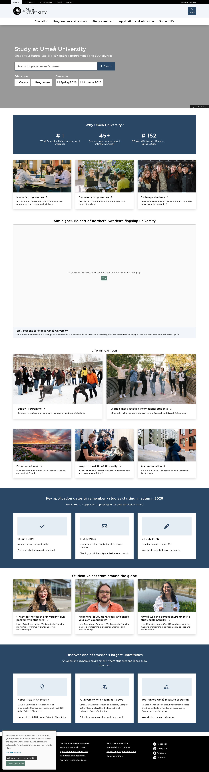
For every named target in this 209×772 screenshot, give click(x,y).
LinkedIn (161, 757)
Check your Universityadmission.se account (104, 553)
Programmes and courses (70, 21)
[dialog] (29, 750)
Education (41, 21)
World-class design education (158, 717)
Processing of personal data (121, 751)
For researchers (45, 2)
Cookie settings (114, 756)
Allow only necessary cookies (21, 758)
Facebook (162, 743)
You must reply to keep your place (161, 550)
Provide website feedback (73, 760)
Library (59, 2)
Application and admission (136, 21)
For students (29, 2)
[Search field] (56, 66)
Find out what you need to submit (36, 550)
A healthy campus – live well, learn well (101, 717)
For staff (69, 2)
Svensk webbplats (188, 2)
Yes (104, 278)
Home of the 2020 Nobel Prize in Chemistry (41, 717)
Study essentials (103, 21)
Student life (166, 21)
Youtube (161, 753)
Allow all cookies (15, 763)
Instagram (162, 748)
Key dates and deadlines (72, 755)
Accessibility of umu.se (118, 747)
